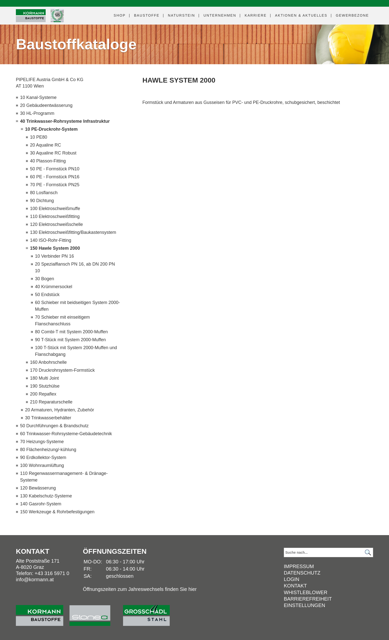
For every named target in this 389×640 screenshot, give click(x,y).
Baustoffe (147, 15)
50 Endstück (47, 294)
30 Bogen (44, 278)
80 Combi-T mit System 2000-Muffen (71, 331)
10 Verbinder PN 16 (54, 256)
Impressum (299, 566)
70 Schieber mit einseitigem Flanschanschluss (62, 320)
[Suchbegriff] (328, 552)
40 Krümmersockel (53, 286)
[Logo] (31, 15)
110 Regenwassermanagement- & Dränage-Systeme (64, 477)
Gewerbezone (352, 15)
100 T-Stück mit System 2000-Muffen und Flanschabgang (76, 351)
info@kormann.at (35, 579)
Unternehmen (219, 15)
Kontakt (295, 585)
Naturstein (181, 15)
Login (291, 579)
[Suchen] (368, 552)
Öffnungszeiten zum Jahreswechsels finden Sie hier (140, 589)
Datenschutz (302, 573)
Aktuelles (301, 15)
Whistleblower (305, 592)
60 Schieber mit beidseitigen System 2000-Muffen (77, 306)
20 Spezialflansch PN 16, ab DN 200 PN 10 (75, 267)
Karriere (255, 15)
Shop (120, 15)
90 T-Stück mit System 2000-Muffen (70, 339)
